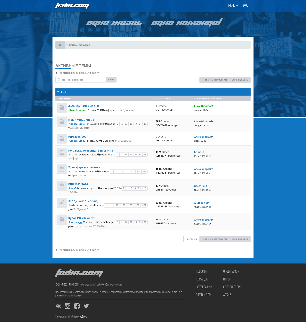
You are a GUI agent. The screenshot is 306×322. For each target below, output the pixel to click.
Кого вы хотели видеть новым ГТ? (91, 150)
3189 (122, 205)
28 (135, 222)
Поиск (111, 79)
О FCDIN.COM (203, 295)
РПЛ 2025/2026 (78, 184)
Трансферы (79, 175)
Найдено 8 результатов (214, 79)
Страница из (240, 79)
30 (145, 222)
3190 (129, 205)
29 (140, 222)
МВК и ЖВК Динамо (81, 120)
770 (121, 171)
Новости (201, 272)
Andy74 (73, 188)
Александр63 (77, 124)
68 (140, 154)
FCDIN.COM (71, 5)
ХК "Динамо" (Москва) (83, 201)
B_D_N (73, 154)
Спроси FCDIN (232, 287)
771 (127, 171)
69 (145, 154)
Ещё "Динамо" (126, 110)
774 (144, 171)
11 (126, 123)
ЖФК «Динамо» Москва (84, 106)
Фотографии (204, 287)
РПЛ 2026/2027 (78, 136)
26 (126, 222)
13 (135, 123)
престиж (199, 186)
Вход (245, 6)
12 (131, 123)
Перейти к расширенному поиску (78, 73)
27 (131, 222)
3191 (136, 205)
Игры (226, 279)
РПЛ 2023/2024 (124, 140)
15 (145, 123)
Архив (227, 295)
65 (126, 154)
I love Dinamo (77, 110)
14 (140, 123)
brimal (198, 152)
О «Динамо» (231, 272)
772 (132, 171)
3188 (115, 205)
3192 (143, 205)
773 (138, 171)
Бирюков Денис (79, 316)
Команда (202, 279)
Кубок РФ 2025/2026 (81, 218)
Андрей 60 (200, 202)
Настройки (191, 238)
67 (135, 154)
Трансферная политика (84, 167)
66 (131, 154)
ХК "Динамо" (80, 209)
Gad (71, 205)
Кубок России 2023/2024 (89, 226)
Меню (233, 6)
